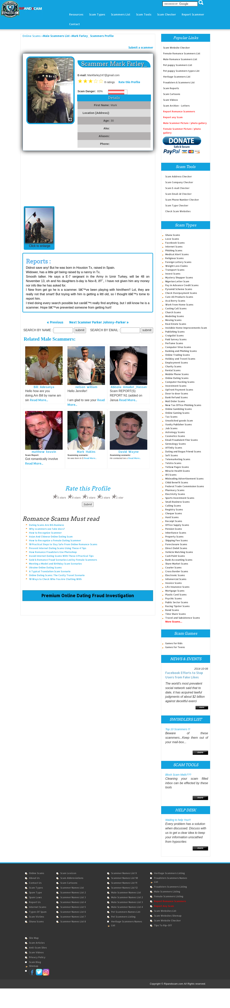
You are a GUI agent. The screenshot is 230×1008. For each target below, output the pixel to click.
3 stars (91, 497)
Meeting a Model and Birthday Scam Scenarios (55, 563)
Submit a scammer (140, 47)
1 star (119, 497)
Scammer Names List (72, 887)
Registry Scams (174, 509)
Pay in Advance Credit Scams (181, 285)
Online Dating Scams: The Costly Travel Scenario (57, 575)
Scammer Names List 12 (124, 887)
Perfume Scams (174, 343)
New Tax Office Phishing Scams (183, 405)
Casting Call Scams (176, 308)
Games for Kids (173, 643)
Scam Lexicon (68, 873)
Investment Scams (175, 385)
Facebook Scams (175, 242)
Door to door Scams (176, 393)
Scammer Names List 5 (73, 907)
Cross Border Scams (176, 571)
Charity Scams (173, 366)
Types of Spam (38, 911)
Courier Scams (173, 567)
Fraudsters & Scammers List (179, 82)
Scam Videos (170, 99)
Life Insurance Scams (177, 586)
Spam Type (35, 892)
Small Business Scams (177, 501)
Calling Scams (173, 505)
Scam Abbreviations (71, 878)
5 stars (61, 497)
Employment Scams (176, 362)
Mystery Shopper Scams (179, 277)
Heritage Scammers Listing (169, 873)
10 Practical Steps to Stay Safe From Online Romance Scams (63, 544)
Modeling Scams (174, 316)
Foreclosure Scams (176, 544)
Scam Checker (166, 14)
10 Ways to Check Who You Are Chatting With (55, 579)
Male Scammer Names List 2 (127, 897)
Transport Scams (174, 269)
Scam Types (36, 887)
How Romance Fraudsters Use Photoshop (53, 552)
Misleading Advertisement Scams (184, 478)
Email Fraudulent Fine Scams (181, 439)
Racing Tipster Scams (177, 606)
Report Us (35, 902)
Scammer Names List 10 (124, 878)
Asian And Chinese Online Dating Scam (51, 536)
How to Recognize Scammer (45, 532)
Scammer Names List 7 (73, 916)
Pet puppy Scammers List (177, 65)
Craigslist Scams (174, 335)
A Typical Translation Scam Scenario (50, 571)
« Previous (55, 322)
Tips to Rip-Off (163, 925)
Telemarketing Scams (177, 459)
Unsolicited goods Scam (179, 420)
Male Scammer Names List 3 (127, 902)
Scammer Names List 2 (73, 892)
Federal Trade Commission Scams (184, 486)
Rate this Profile (129, 82)
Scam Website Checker (176, 47)
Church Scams (173, 312)
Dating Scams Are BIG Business (46, 525)
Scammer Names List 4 (73, 902)
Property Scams (174, 536)
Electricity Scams (175, 494)
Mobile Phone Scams (177, 374)
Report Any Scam (164, 906)
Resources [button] (76, 14)
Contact (74, 24)
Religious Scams (174, 258)
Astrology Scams (175, 432)
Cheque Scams (173, 513)
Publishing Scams (175, 331)
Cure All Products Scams (179, 296)
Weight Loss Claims (176, 265)
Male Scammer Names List (126, 892)
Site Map (34, 937)
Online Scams (31, 36)
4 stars (76, 497)
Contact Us (35, 882)
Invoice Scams (173, 583)
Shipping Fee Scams (176, 540)
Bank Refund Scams (176, 397)
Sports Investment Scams (179, 497)
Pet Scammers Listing (123, 916)
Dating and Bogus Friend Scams (183, 451)
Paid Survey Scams (176, 339)
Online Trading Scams (177, 354)
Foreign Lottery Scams (178, 262)
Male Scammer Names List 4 (127, 907)
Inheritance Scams (175, 532)
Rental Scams (173, 370)
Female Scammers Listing (168, 896)
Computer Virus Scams (178, 347)
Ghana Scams (172, 235)
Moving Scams (173, 320)
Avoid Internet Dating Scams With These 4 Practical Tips (61, 555)
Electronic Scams (175, 575)
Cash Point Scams (175, 555)
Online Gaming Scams (177, 412)
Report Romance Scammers (179, 111)
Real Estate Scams (175, 323)
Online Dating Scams (176, 378)
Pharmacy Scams (174, 490)
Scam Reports (171, 88)
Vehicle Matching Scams (179, 552)
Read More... (39, 400)
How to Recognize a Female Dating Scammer (55, 540)
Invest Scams (172, 273)
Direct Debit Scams (176, 548)
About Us (34, 878)
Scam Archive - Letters (176, 105)
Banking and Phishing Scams (181, 351)
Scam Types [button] (97, 14)
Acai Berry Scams (175, 300)
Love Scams (172, 238)
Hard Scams (172, 517)
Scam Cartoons (171, 94)
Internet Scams (173, 246)
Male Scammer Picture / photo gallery (185, 123)
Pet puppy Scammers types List (181, 70)
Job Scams (171, 428)
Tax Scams (171, 416)
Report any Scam (173, 117)
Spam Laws (35, 897)
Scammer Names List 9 (124, 873)
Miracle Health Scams (177, 470)
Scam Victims (36, 916)
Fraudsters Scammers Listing (170, 886)
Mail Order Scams (175, 401)
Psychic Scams (173, 598)
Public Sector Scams (176, 602)
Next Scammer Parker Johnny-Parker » (99, 322)
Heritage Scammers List (176, 76)
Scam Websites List (165, 910)
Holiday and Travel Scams (180, 358)
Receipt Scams (173, 521)
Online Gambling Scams (178, 409)
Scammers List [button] (120, 14)
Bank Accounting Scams (178, 559)
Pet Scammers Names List (125, 911)
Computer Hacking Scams (179, 381)
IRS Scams (170, 474)
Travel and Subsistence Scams (182, 617)
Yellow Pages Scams (177, 467)
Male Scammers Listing (167, 891)
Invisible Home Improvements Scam (186, 327)
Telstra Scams (173, 463)
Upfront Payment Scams (179, 389)
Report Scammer (193, 14)
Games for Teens (175, 647)
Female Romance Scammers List (181, 53)
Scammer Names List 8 (73, 921)
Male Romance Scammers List (180, 59)
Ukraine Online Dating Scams (45, 567)
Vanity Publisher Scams (178, 424)
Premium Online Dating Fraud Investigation (87, 595)
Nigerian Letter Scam (177, 281)
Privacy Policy (37, 957)
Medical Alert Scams (177, 254)
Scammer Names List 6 (73, 911)
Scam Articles (37, 942)
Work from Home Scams (179, 304)
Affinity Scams (173, 447)
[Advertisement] (88, 180)
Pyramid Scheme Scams (178, 289)
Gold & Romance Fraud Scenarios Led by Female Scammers (63, 559)
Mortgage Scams (174, 590)
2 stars (105, 497)
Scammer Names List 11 (124, 882)
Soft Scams (171, 455)
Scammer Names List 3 (73, 897)
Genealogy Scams (175, 443)
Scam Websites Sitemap (167, 915)
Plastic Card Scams (176, 594)
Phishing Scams (173, 250)
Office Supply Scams (177, 525)
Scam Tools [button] (143, 14)
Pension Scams (173, 528)
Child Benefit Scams (176, 482)
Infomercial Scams (175, 579)
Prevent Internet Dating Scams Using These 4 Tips (57, 548)
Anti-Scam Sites (38, 947)
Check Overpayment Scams (181, 293)
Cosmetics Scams (175, 436)
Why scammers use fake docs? (47, 528)
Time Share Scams (175, 613)
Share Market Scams (176, 563)
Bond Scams (172, 610)
